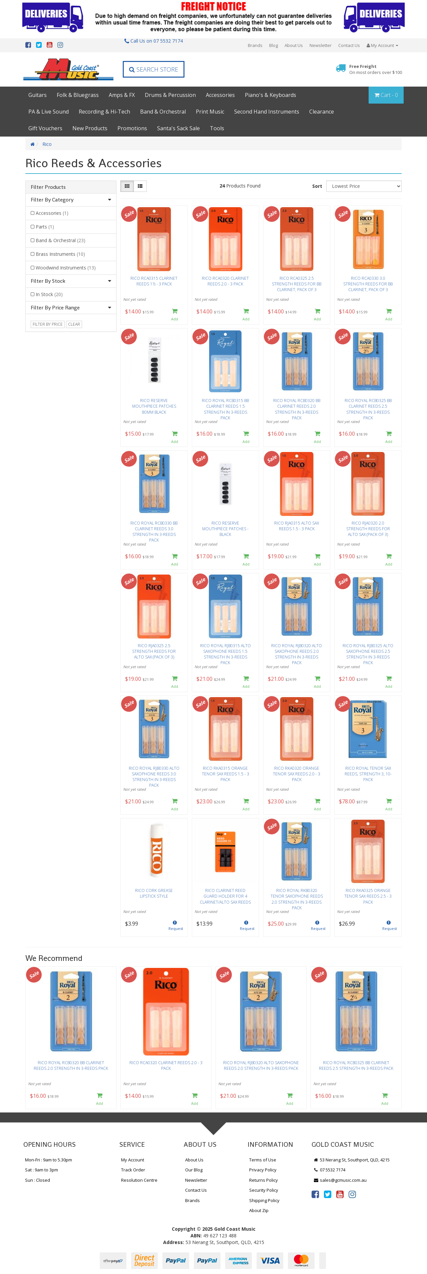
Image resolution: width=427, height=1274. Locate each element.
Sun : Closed (37, 1180)
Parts (45, 226)
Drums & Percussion (170, 95)
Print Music (210, 111)
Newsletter (321, 45)
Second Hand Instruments (266, 111)
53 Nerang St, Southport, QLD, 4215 (351, 1160)
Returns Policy (263, 1180)
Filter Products (48, 187)
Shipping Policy (264, 1200)
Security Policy (263, 1190)
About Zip (259, 1210)
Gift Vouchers (45, 128)
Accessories (220, 95)
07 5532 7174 (329, 1170)
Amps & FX (122, 95)
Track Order (133, 1170)
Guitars (37, 95)
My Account (132, 1160)
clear (74, 324)
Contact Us (349, 45)
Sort (317, 186)
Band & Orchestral (163, 111)
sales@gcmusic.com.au (340, 1180)
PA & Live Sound (48, 111)
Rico (47, 144)
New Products (89, 128)
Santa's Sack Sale (178, 128)
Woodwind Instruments (66, 267)
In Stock (49, 294)
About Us (294, 45)
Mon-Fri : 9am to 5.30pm (48, 1160)
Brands (255, 45)
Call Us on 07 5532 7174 (153, 41)
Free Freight (375, 69)
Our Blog (193, 1170)
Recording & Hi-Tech (104, 111)
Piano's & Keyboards (270, 95)
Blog (273, 45)
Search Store (153, 69)
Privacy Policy (263, 1170)
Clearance (321, 111)
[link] (315, 1194)
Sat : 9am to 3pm (41, 1170)
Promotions (132, 128)
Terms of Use (262, 1160)
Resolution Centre (139, 1180)
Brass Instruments (60, 254)
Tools (217, 128)
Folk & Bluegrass (78, 95)
